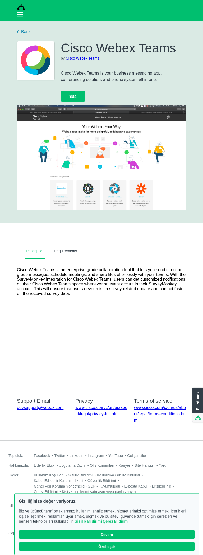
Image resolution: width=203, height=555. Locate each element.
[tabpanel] (101, 325)
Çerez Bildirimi (116, 527)
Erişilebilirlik (161, 486)
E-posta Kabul (136, 486)
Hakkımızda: (18, 465)
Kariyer (124, 465)
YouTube (115, 456)
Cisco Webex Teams (82, 58)
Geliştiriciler (136, 456)
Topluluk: (15, 456)
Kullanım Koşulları (49, 475)
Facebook (42, 456)
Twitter (59, 456)
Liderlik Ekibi (44, 465)
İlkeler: (13, 475)
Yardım (164, 465)
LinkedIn (77, 456)
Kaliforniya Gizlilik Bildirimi (118, 475)
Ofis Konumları (102, 465)
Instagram (96, 456)
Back (24, 32)
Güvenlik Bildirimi (101, 481)
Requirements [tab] (65, 251)
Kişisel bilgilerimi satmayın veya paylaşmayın (99, 492)
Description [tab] (35, 251)
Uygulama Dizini (72, 465)
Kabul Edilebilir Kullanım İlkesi (58, 481)
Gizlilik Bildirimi (88, 527)
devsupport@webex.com (40, 407)
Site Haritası (145, 465)
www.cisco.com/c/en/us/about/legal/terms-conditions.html (160, 413)
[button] (197, 405)
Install (73, 96)
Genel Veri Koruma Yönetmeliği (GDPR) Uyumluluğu (77, 486)
